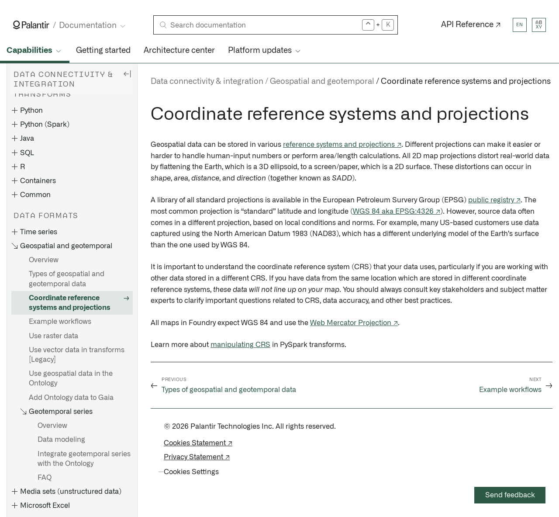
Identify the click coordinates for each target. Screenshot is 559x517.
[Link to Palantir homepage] (31, 25)
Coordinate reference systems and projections (69, 303)
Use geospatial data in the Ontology (71, 378)
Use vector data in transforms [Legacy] (76, 355)
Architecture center (179, 51)
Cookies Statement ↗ (198, 443)
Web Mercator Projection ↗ (354, 322)
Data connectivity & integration (207, 82)
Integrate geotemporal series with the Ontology (84, 459)
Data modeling (61, 439)
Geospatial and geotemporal (322, 82)
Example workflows (60, 321)
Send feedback (510, 495)
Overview (44, 260)
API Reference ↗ (471, 25)
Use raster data (53, 336)
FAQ (45, 477)
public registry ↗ (494, 200)
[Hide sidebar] (127, 73)
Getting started (103, 51)
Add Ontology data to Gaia (71, 397)
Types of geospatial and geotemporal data (66, 279)
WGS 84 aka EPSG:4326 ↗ (396, 211)
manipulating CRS (240, 344)
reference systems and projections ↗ (342, 144)
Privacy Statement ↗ (197, 457)
